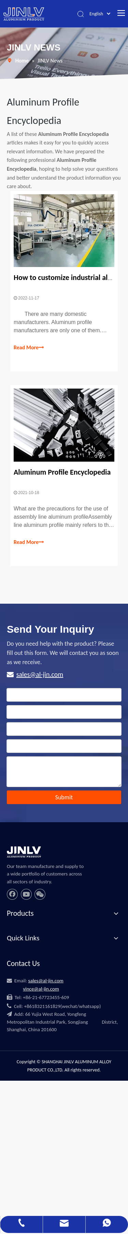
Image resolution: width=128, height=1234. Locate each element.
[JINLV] (24, 851)
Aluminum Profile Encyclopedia (62, 472)
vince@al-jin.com (41, 989)
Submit (64, 797)
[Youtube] (26, 894)
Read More (29, 347)
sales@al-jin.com (39, 674)
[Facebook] (12, 894)
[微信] (39, 894)
